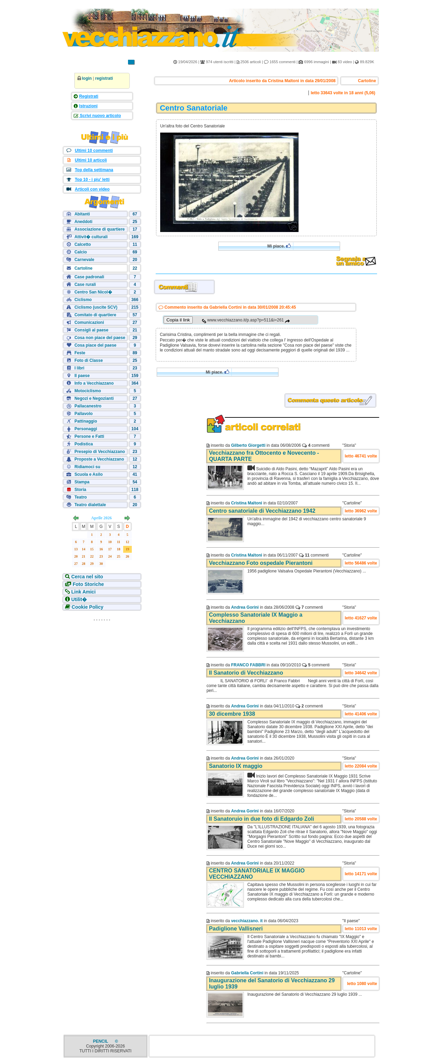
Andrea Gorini (245, 607)
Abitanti (82, 214)
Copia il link (178, 319)
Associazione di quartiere (99, 229)
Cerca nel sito (86, 576)
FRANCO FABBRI (248, 665)
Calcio (80, 252)
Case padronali (89, 276)
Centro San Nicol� (93, 292)
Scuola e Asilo (88, 474)
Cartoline (83, 268)
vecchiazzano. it (247, 920)
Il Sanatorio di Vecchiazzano (246, 673)
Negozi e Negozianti (93, 398)
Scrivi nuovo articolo (100, 115)
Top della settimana (94, 169)
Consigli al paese (91, 330)
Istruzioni (88, 106)
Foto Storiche (87, 584)
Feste (79, 352)
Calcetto (82, 244)
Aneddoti (83, 221)
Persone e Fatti (89, 436)
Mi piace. (279, 246)
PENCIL (101, 1041)
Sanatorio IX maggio (236, 766)
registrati (104, 78)
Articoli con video (92, 189)
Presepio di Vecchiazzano (99, 451)
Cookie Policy (86, 607)
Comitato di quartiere (95, 314)
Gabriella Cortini (247, 973)
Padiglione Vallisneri (236, 929)
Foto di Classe (88, 360)
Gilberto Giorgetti (248, 445)
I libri (79, 368)
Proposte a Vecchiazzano (99, 459)
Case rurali (85, 284)
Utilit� (78, 599)
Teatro (80, 497)
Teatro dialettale (90, 504)
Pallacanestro (87, 406)
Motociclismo (87, 390)
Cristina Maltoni (246, 503)
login (87, 78)
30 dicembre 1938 (232, 714)
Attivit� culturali (91, 236)
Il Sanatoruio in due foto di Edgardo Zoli (261, 819)
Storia (80, 489)
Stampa (81, 482)
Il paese (82, 375)
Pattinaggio (85, 421)
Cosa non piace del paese (99, 337)
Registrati (88, 96)
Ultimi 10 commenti (94, 150)
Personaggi (85, 428)
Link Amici (82, 592)
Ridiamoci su (87, 466)
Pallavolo (83, 413)
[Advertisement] (102, 667)
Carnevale (84, 259)
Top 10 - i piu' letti (92, 179)
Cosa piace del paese (95, 345)
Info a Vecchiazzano (93, 383)
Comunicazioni (89, 322)
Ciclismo (83, 299)
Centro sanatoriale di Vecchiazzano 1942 (262, 511)
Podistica (83, 444)
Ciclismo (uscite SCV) (95, 307)
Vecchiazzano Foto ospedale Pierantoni (261, 563)
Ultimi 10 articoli (91, 160)
